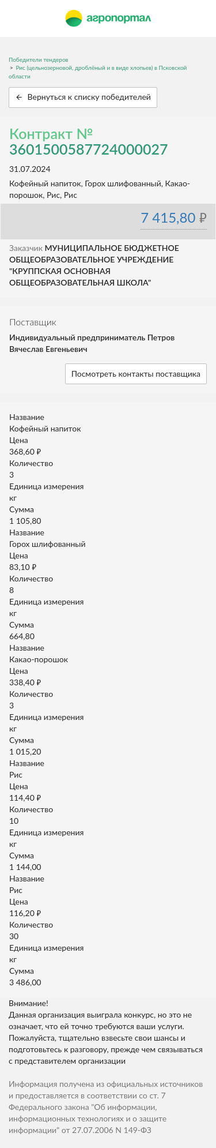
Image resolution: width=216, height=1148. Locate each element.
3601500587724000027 (88, 148)
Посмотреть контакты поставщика (135, 373)
